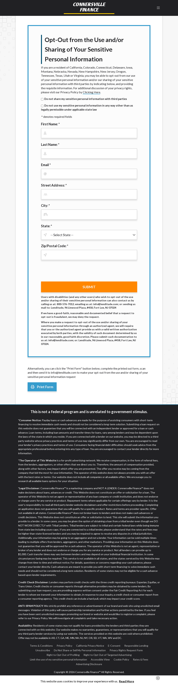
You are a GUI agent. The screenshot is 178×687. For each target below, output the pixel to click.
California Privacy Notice (90, 645)
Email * (46, 165)
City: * (45, 206)
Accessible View (100, 659)
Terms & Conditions (41, 645)
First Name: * (50, 124)
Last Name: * (50, 144)
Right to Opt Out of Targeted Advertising (107, 654)
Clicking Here (91, 92)
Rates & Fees (140, 659)
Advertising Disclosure (89, 664)
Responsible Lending (136, 645)
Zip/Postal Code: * (54, 246)
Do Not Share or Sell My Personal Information (80, 650)
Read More (126, 681)
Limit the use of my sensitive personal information (58, 659)
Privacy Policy (64, 645)
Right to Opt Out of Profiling (63, 654)
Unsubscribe (42, 650)
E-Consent (114, 645)
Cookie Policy (121, 659)
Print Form (42, 387)
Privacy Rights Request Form (126, 650)
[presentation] (69, 271)
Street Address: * (54, 185)
